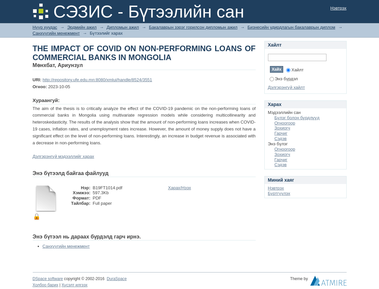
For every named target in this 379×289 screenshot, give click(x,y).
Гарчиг (281, 133)
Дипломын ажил (123, 27)
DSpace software (48, 278)
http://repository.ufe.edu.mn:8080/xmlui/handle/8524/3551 (97, 79)
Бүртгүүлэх (279, 193)
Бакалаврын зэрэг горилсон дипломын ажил (193, 27)
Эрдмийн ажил (81, 27)
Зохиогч (282, 128)
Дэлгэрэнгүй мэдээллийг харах (63, 156)
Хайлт (295, 69)
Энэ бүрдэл (284, 78)
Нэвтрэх (338, 8)
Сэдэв (281, 138)
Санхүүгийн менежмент (56, 33)
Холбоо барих (45, 285)
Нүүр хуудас (45, 27)
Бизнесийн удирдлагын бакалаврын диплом (291, 27)
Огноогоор (285, 123)
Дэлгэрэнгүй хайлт (286, 87)
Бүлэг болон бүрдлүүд (297, 117)
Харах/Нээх (179, 187)
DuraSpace (117, 278)
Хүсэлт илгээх (74, 285)
